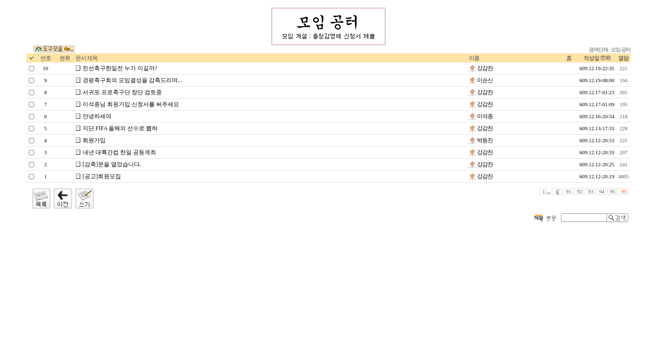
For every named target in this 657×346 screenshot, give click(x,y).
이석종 (481, 116)
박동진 (481, 140)
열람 (623, 58)
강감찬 (481, 68)
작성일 (591, 58)
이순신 (481, 80)
